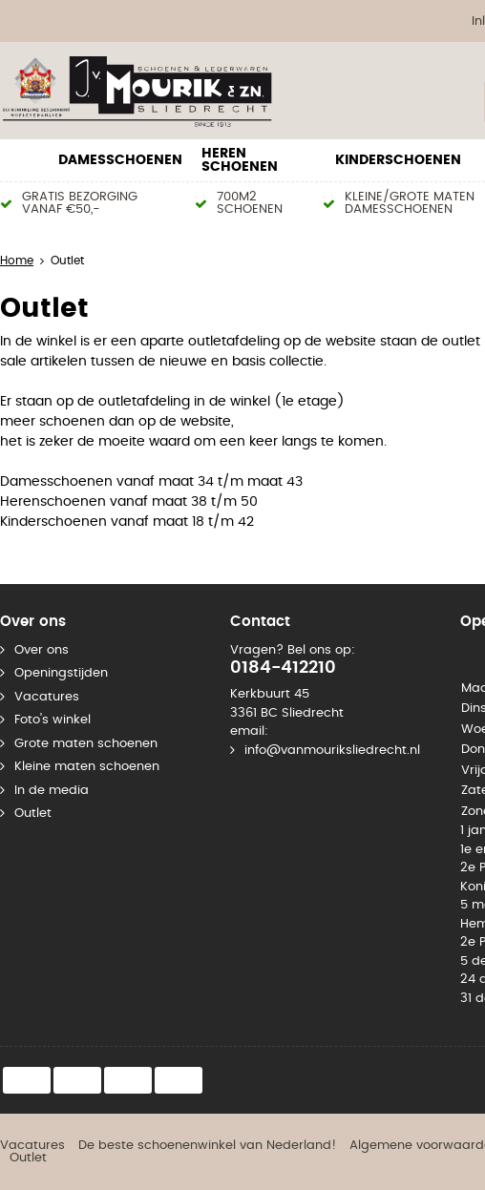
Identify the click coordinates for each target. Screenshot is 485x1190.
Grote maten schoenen (86, 744)
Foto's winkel (52, 720)
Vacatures (46, 697)
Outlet (33, 813)
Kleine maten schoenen (86, 767)
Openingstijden (61, 673)
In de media (51, 790)
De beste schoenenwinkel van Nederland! (207, 1145)
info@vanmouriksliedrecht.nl (332, 750)
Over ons (41, 650)
